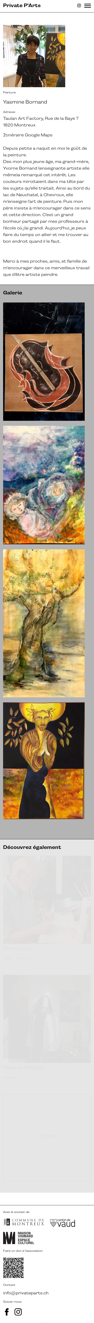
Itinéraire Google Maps (28, 135)
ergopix (69, 1311)
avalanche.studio (26, 1311)
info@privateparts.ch (26, 1280)
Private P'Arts (22, 5)
